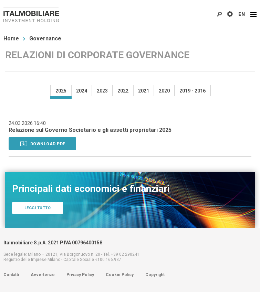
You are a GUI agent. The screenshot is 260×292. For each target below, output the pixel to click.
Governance (45, 38)
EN (241, 14)
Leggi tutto (37, 208)
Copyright (155, 275)
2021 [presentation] (143, 91)
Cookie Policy (120, 275)
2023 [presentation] (102, 91)
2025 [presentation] (60, 91)
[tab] (60, 90)
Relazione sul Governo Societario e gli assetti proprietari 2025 (90, 130)
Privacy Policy (80, 275)
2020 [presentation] (164, 91)
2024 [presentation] (81, 91)
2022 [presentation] (122, 91)
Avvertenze (43, 275)
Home (11, 38)
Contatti (11, 275)
